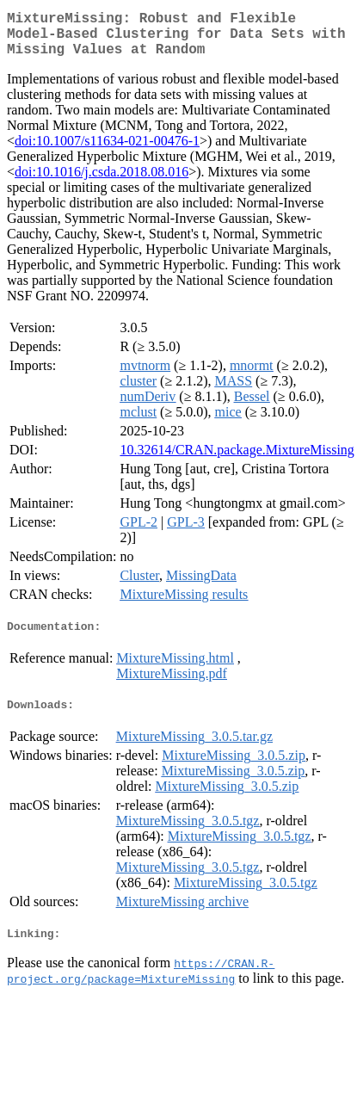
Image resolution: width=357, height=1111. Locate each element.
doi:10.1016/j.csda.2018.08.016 (101, 182)
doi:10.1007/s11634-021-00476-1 (107, 151)
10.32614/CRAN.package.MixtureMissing (237, 460)
